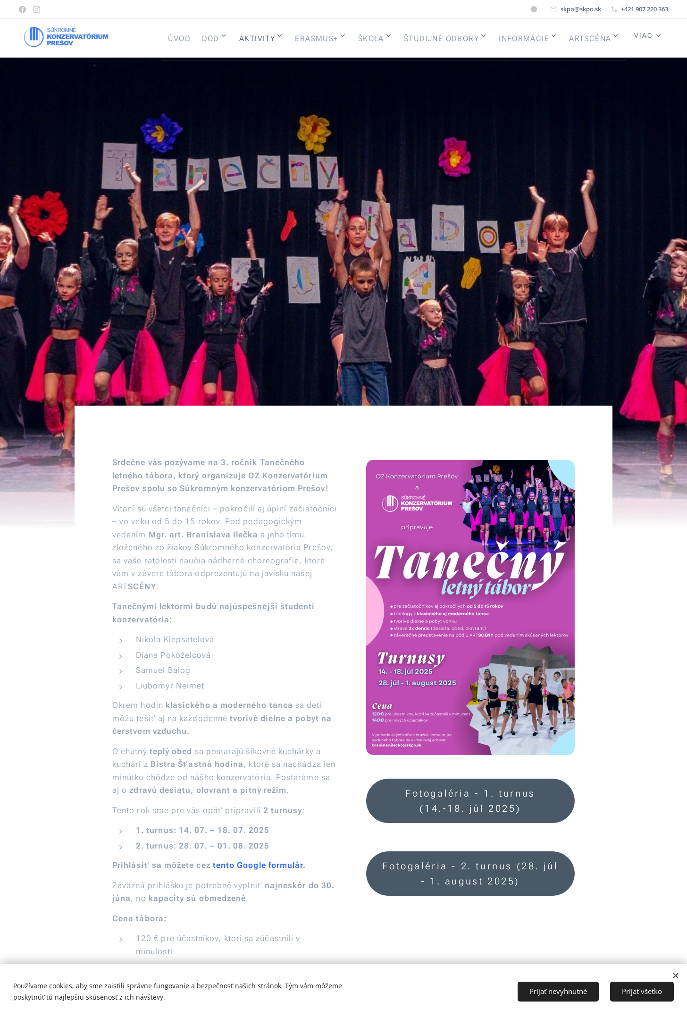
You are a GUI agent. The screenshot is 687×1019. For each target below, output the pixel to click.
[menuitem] (219, 38)
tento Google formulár (258, 865)
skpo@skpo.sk (581, 9)
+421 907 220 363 (644, 9)
